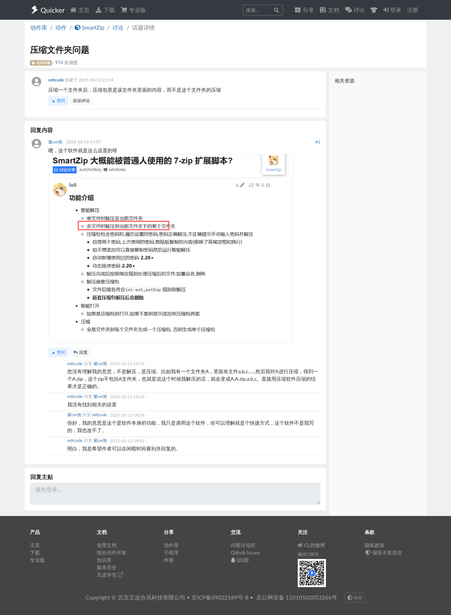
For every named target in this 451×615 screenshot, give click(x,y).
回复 (80, 352)
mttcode (56, 79)
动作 (61, 27)
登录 (392, 9)
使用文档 (107, 545)
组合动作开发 (111, 552)
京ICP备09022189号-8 (219, 597)
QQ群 (240, 560)
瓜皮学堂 (110, 575)
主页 (79, 9)
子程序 (171, 552)
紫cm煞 (55, 141)
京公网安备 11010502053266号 (296, 597)
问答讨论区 (243, 545)
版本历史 (107, 567)
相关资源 (344, 81)
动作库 (38, 27)
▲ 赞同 (58, 100)
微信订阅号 (308, 554)
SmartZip (89, 27)
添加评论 (81, 100)
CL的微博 (311, 545)
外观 (169, 560)
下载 (105, 9)
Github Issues (245, 552)
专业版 (133, 9)
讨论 (118, 27)
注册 (412, 9)
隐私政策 (374, 545)
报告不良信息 (383, 552)
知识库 (104, 560)
